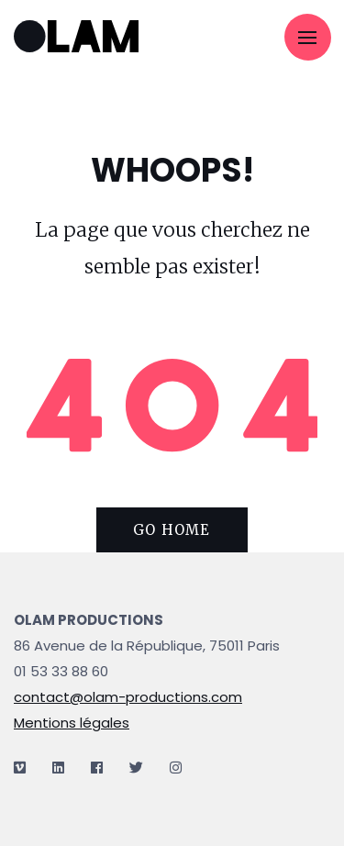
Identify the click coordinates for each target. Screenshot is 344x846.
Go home (171, 530)
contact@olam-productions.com (128, 697)
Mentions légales (71, 722)
